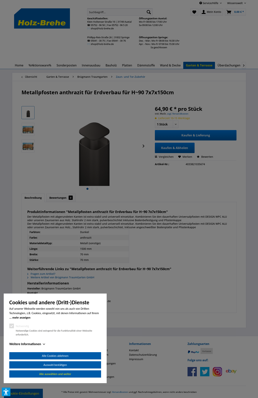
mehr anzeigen (21, 317)
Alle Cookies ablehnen (55, 356)
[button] (6, 392)
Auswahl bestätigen (55, 365)
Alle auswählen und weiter (55, 374)
